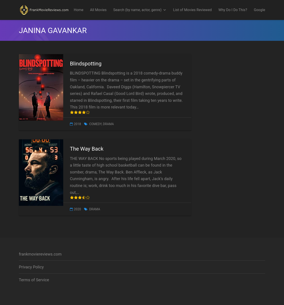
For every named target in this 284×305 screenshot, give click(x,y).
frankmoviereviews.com (40, 254)
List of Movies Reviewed (192, 10)
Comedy (95, 124)
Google (259, 10)
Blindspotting (86, 64)
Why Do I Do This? (232, 10)
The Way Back (86, 149)
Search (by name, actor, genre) (139, 10)
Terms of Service (34, 279)
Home (78, 10)
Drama (108, 124)
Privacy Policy (31, 267)
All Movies (98, 10)
